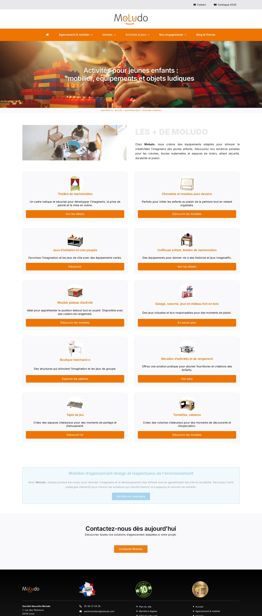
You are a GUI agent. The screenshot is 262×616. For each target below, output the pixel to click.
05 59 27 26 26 (92, 606)
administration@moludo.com (99, 611)
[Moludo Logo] (131, 15)
